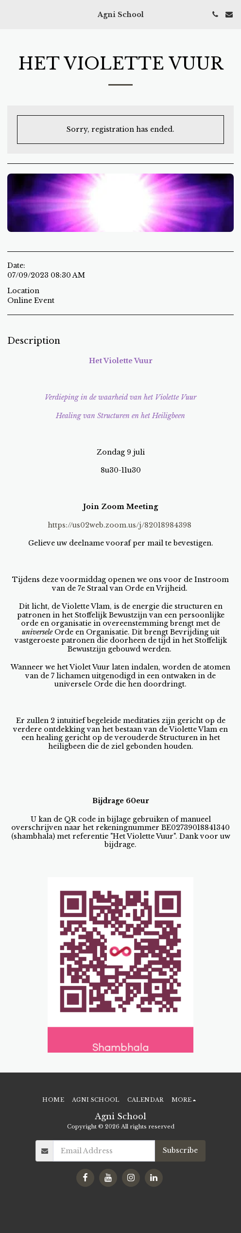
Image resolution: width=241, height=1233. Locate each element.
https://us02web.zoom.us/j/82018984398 (119, 525)
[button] (10, 14)
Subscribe (180, 1150)
